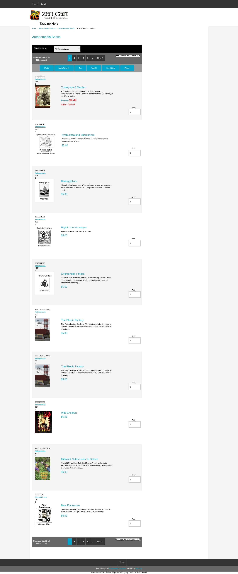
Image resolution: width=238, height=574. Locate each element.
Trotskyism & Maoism (73, 87)
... (92, 58)
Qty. (80, 68)
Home (34, 4)
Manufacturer (64, 68)
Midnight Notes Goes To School (79, 459)
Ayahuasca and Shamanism (78, 134)
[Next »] (100, 58)
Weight (94, 68)
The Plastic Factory (72, 320)
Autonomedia (40, 79)
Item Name (110, 68)
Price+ (127, 68)
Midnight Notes (41, 497)
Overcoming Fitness (73, 273)
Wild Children (69, 412)
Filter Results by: (40, 48)
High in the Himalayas (74, 227)
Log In (44, 4)
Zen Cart (139, 568)
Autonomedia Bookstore (117, 568)
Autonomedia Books (67, 28)
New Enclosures (70, 505)
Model (46, 68)
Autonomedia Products (47, 28)
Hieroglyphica (69, 181)
